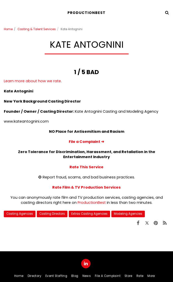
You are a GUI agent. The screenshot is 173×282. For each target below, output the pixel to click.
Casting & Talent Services (37, 29)
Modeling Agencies (128, 214)
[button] (5, 12)
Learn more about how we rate (32, 81)
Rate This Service (86, 167)
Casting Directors (52, 214)
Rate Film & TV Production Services (86, 187)
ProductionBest (92, 202)
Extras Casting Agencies (89, 214)
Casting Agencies (19, 214)
